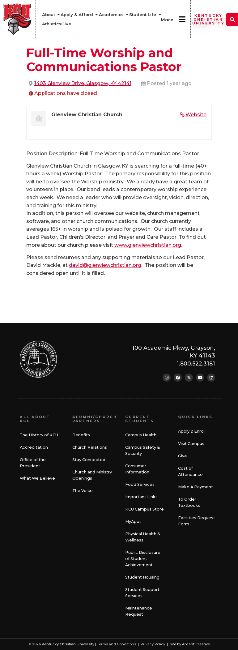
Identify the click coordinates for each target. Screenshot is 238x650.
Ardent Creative (196, 644)
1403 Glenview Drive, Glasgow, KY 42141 (82, 83)
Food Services (140, 484)
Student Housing (142, 577)
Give (182, 456)
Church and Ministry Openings (92, 475)
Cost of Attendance (190, 471)
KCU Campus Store (144, 509)
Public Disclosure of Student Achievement (142, 558)
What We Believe (37, 478)
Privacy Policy (153, 644)
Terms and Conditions (116, 644)
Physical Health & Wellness (142, 537)
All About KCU (35, 419)
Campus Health (140, 435)
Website (195, 115)
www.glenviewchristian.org (147, 245)
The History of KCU (39, 435)
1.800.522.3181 (195, 363)
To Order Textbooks (189, 502)
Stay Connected (88, 459)
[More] (182, 19)
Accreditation (34, 447)
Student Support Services (142, 592)
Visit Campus (191, 443)
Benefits (81, 435)
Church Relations (89, 447)
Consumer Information (137, 469)
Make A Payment (195, 487)
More (167, 20)
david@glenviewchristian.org (105, 265)
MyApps (133, 521)
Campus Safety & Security (142, 450)
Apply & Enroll (192, 431)
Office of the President (33, 462)
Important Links (141, 496)
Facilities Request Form (196, 520)
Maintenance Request (138, 611)
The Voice (82, 490)
